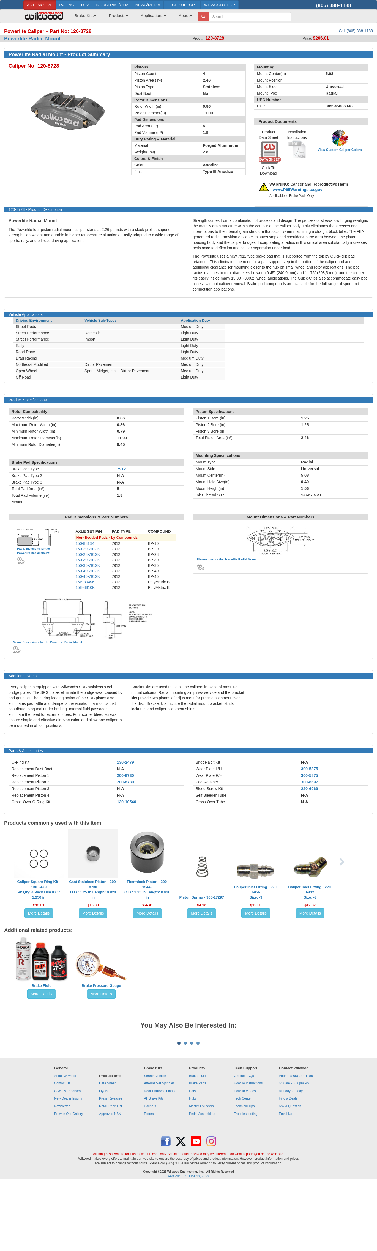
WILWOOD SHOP (219, 5)
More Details (39, 913)
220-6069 (309, 788)
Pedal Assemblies (202, 1182)
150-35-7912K (87, 565)
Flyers (103, 1159)
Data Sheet (107, 1151)
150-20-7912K (87, 549)
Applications (153, 15)
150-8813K (84, 543)
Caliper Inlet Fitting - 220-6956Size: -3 (256, 892)
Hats (192, 1159)
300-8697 (309, 782)
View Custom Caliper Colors (340, 150)
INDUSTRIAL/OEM (112, 5)
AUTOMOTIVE (39, 5)
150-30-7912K (87, 560)
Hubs (193, 1167)
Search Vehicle (155, 1144)
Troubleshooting (246, 1182)
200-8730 (125, 775)
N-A (120, 769)
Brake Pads (197, 1151)
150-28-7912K (87, 554)
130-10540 (126, 802)
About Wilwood (65, 1144)
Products (118, 15)
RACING (66, 5)
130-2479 (125, 762)
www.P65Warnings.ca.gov (298, 189)
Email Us (285, 1182)
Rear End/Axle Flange (160, 1159)
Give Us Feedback (67, 1159)
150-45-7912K (87, 576)
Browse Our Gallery (68, 1182)
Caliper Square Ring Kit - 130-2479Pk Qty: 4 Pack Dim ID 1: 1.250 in (39, 889)
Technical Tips (244, 1174)
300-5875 (309, 769)
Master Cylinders (201, 1174)
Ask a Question (290, 1174)
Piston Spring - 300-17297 (201, 897)
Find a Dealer (289, 1167)
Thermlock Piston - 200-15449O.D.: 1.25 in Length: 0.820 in (147, 889)
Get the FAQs (244, 1144)
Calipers (150, 1174)
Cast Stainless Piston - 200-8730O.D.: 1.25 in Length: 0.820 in (93, 889)
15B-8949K (85, 582)
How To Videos (245, 1159)
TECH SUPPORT (182, 5)
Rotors (149, 1182)
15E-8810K (85, 587)
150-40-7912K (87, 571)
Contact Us (62, 1151)
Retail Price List (110, 1174)
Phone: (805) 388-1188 (296, 1144)
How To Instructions (248, 1151)
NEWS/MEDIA (147, 5)
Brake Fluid (42, 986)
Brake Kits (85, 15)
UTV (85, 5)
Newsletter (62, 1174)
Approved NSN (110, 1182)
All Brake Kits (153, 1167)
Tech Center (243, 1167)
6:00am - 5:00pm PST (295, 1151)
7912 (121, 469)
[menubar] (131, 17)
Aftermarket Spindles (159, 1151)
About (185, 15)
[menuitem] (83, 17)
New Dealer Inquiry (68, 1167)
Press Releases (110, 1167)
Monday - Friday (291, 1159)
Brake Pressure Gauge (101, 986)
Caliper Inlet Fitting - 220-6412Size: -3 (310, 892)
